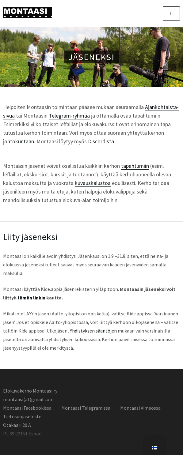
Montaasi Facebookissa (27, 408)
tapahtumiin (135, 165)
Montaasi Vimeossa (140, 408)
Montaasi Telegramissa (85, 408)
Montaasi (27, 12)
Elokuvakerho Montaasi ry (30, 391)
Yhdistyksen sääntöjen (93, 331)
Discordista (101, 141)
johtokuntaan (18, 141)
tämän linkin (31, 298)
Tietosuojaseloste (22, 416)
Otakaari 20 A (17, 425)
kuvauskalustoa (93, 182)
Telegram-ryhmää (69, 115)
